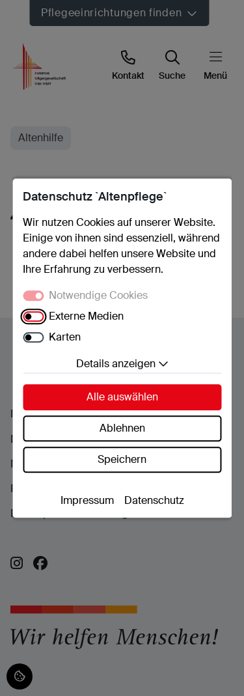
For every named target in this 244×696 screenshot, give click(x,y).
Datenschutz (154, 500)
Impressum (87, 500)
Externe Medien (86, 316)
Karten (65, 337)
